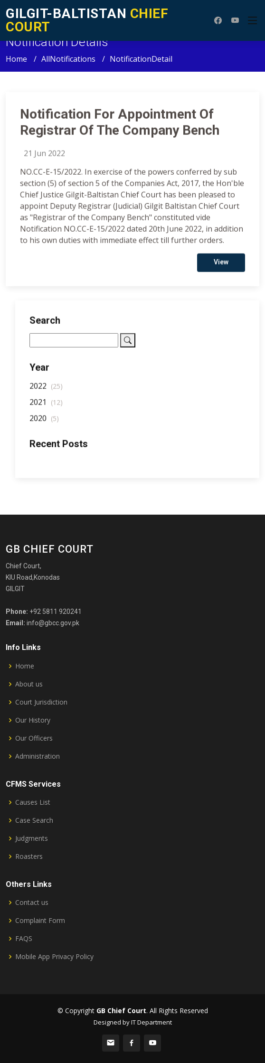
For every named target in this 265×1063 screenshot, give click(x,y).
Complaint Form (40, 920)
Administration (37, 756)
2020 (44, 421)
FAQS (23, 938)
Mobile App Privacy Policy (54, 956)
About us (29, 684)
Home (16, 59)
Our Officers (34, 738)
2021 (46, 405)
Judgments (31, 838)
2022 (46, 389)
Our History (32, 720)
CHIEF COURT (87, 20)
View (221, 265)
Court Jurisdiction (41, 702)
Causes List (32, 802)
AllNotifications (68, 59)
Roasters (29, 856)
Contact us (31, 902)
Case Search (34, 820)
